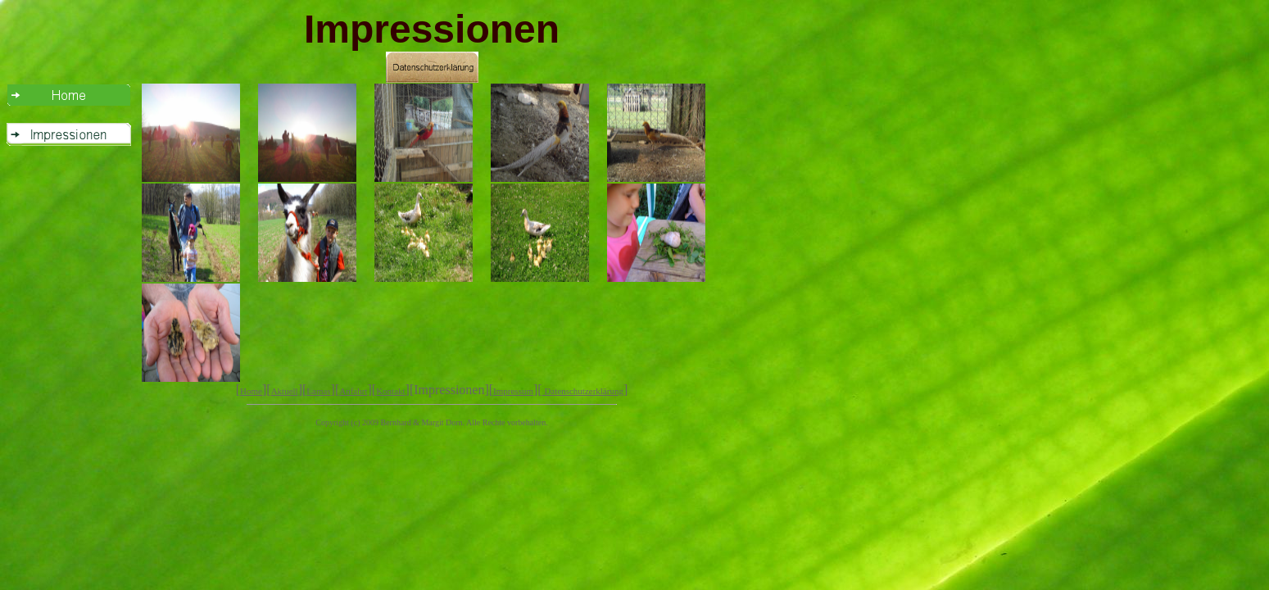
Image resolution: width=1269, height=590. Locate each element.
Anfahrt (353, 391)
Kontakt (390, 391)
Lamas (318, 391)
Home (251, 391)
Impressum (513, 391)
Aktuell (284, 391)
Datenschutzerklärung (582, 391)
